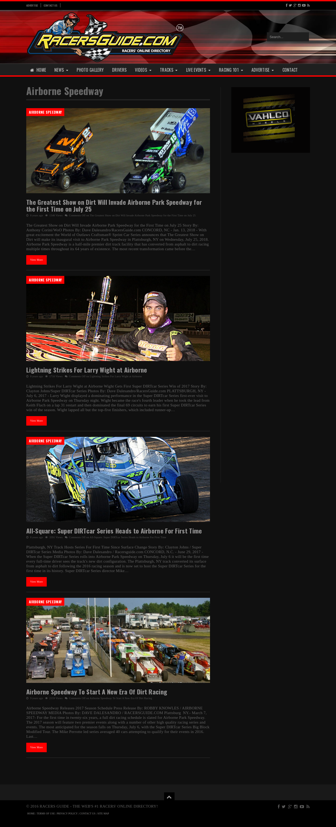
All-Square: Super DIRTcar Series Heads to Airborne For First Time (114, 530)
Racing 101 (231, 70)
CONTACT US (87, 813)
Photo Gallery (90, 70)
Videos (143, 70)
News (61, 70)
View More (36, 259)
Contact (290, 70)
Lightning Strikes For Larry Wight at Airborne (86, 369)
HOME (31, 813)
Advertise (32, 5)
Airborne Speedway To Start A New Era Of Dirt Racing (96, 691)
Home (38, 70)
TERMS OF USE (46, 813)
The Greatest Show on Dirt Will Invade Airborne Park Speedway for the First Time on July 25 (114, 205)
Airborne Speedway (45, 112)
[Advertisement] (270, 238)
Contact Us (50, 5)
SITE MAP (103, 813)
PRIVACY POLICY (67, 813)
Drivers (119, 70)
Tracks (169, 70)
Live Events (198, 70)
